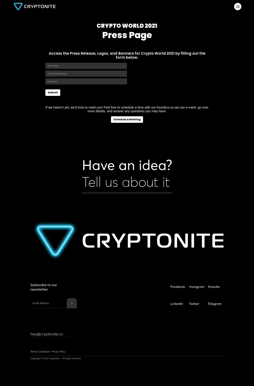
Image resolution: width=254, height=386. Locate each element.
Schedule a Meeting (127, 119)
